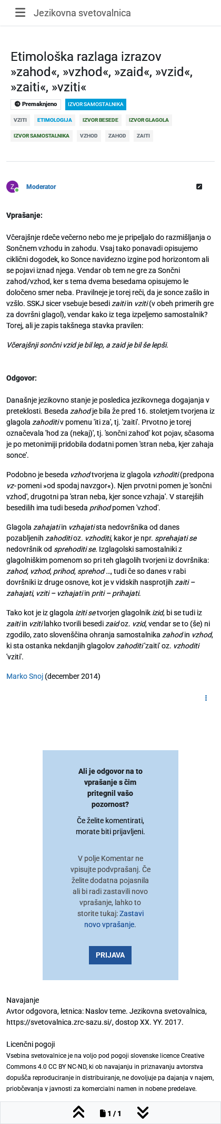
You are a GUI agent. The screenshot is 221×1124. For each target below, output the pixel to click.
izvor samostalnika (96, 104)
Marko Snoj (25, 676)
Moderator (41, 187)
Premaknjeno (36, 104)
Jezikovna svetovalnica (82, 12)
